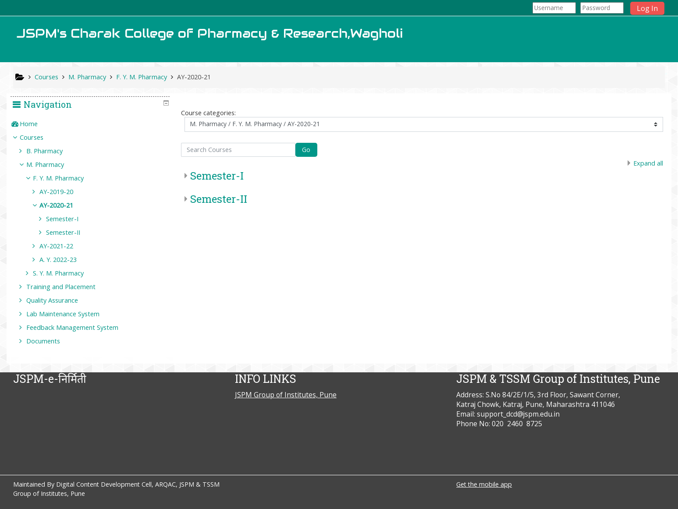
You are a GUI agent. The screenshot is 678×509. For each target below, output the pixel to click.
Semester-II (218, 199)
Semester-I (217, 176)
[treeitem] (93, 124)
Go (306, 149)
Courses (38, 137)
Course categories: (208, 113)
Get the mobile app (484, 484)
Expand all (648, 163)
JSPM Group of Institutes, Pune (286, 394)
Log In (647, 8)
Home (35, 124)
